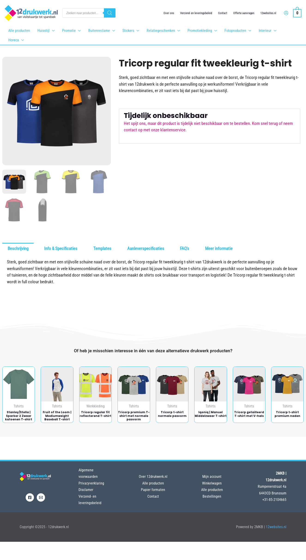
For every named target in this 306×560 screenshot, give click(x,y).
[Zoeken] (109, 13)
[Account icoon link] (286, 13)
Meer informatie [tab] (219, 248)
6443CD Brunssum (272, 493)
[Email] (41, 497)
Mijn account (211, 476)
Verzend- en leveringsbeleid (196, 13)
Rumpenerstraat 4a (272, 486)
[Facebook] (30, 497)
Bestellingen (212, 496)
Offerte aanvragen (243, 13)
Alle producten (153, 483)
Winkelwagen (212, 483)
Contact (222, 13)
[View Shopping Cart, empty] (297, 12)
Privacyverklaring (91, 483)
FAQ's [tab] (184, 248)
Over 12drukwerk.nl (153, 476)
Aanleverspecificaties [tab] (145, 248)
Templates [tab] (102, 248)
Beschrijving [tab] (18, 248)
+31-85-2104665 (274, 499)
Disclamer (86, 490)
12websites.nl (268, 13)
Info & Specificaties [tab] (60, 248)
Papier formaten (153, 490)
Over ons (169, 13)
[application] (52, 30)
